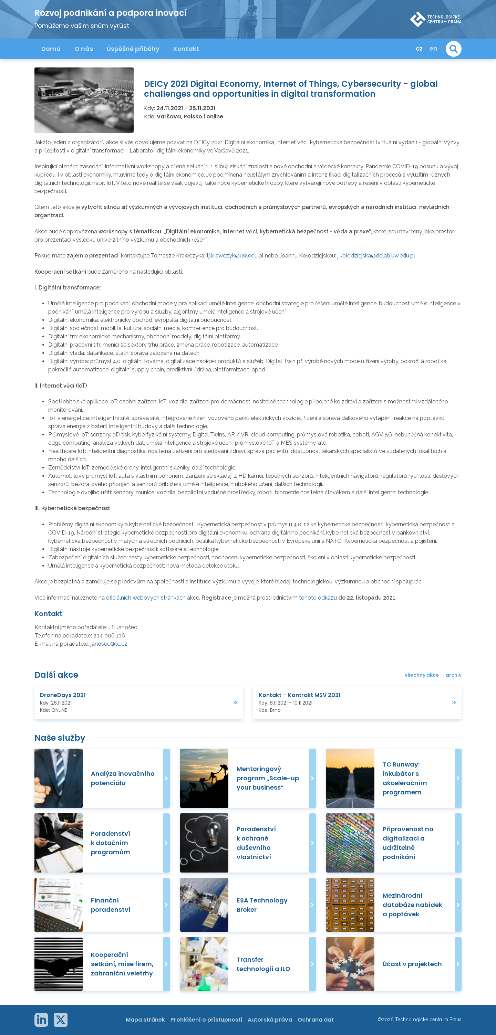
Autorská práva (270, 1019)
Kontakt (186, 48)
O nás (83, 48)
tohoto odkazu (318, 597)
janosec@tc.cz (109, 644)
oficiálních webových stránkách (146, 597)
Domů (51, 48)
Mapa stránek (145, 1019)
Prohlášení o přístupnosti (206, 1019)
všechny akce (422, 675)
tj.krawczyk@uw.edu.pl (235, 255)
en (433, 48)
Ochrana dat (316, 1019)
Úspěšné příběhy (133, 48)
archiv (454, 675)
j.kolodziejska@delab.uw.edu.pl (376, 255)
